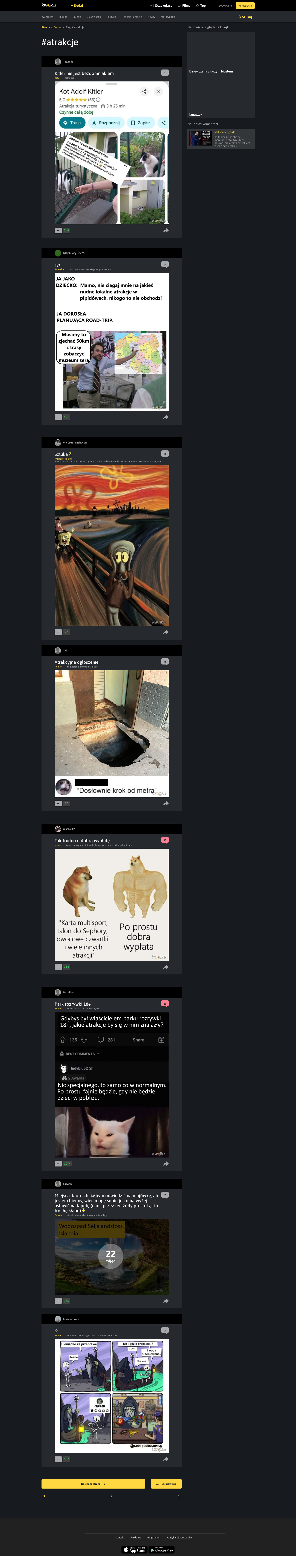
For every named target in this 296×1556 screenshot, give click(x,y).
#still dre (77, 461)
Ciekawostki (94, 16)
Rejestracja (245, 5)
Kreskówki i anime (63, 459)
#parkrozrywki (92, 1008)
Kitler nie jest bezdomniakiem (84, 73)
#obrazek (71, 1335)
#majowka (80, 1215)
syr (57, 264)
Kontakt (120, 1537)
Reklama (136, 1537)
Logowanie (225, 5)
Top (203, 5)
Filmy (186, 5)
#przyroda (92, 1215)
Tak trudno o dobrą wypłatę (82, 840)
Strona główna (51, 27)
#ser (83, 269)
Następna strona (93, 1484)
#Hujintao (157, 461)
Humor (63, 16)
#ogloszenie (73, 666)
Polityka (111, 16)
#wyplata (79, 845)
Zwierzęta (47, 16)
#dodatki (112, 1335)
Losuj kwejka (166, 1484)
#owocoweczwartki (104, 845)
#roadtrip (106, 269)
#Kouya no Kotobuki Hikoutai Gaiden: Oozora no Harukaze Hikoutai (117, 461)
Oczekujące (163, 5)
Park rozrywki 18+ (73, 1004)
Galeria (77, 16)
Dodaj (78, 5)
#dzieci (70, 1008)
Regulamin (153, 1537)
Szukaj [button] (247, 17)
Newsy (151, 16)
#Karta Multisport (124, 845)
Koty (57, 78)
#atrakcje (69, 78)
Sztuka (63, 454)
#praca (69, 845)
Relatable (59, 269)
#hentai (58, 461)
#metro (83, 666)
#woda (80, 1335)
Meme (58, 845)
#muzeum (75, 269)
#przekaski (101, 1335)
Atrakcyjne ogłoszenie (77, 662)
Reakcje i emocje (132, 16)
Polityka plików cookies (180, 1537)
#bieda (71, 1215)
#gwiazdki (90, 1335)
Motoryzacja (168, 16)
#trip (98, 269)
